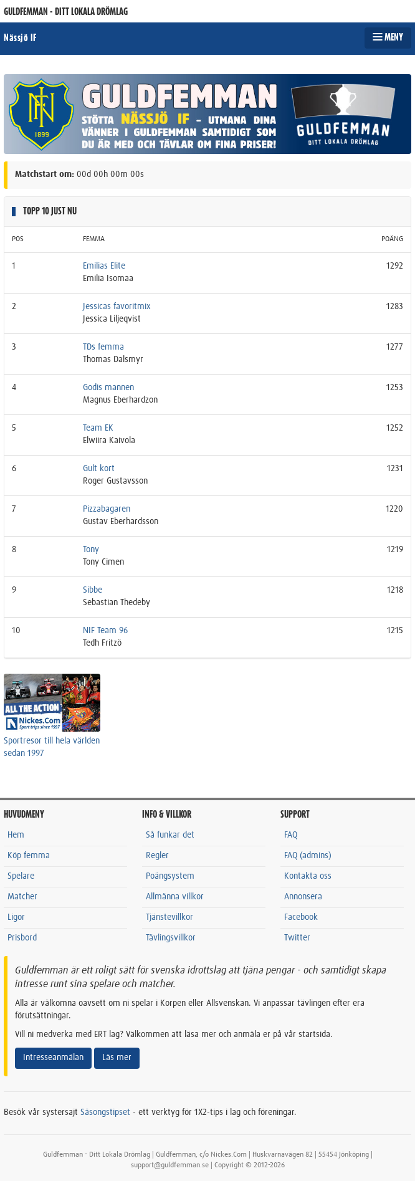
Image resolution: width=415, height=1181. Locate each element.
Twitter (297, 938)
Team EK (98, 428)
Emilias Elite (104, 266)
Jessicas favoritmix (117, 306)
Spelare (20, 876)
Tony (91, 549)
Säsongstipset (105, 1112)
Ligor (16, 917)
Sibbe (92, 590)
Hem (15, 835)
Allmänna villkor (175, 896)
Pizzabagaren (106, 509)
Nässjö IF (20, 38)
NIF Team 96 (105, 630)
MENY (388, 37)
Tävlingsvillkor (171, 938)
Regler (157, 855)
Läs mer (116, 1057)
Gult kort (99, 468)
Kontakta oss (308, 876)
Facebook (301, 917)
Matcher (22, 896)
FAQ (290, 835)
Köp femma (28, 855)
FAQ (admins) (308, 855)
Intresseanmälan (53, 1057)
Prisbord (22, 938)
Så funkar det (170, 835)
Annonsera (303, 896)
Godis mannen (108, 387)
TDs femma (103, 347)
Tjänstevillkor (169, 917)
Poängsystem (170, 876)
